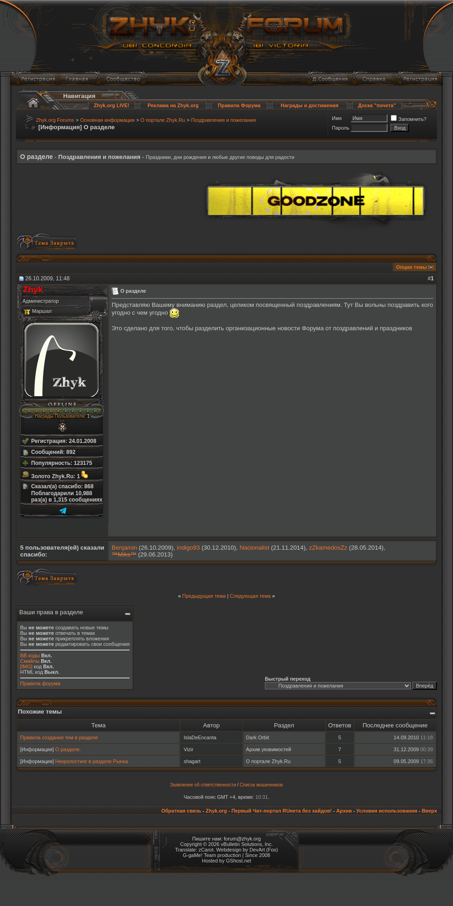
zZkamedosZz (328, 547)
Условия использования (386, 810)
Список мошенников (261, 784)
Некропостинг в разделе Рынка (91, 761)
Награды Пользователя (59, 416)
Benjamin (124, 547)
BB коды (30, 655)
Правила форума (40, 683)
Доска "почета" (377, 105)
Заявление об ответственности (203, 784)
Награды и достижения (310, 105)
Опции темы (411, 267)
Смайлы (29, 661)
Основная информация (107, 120)
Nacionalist (254, 547)
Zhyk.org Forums (55, 120)
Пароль (340, 128)
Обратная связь (181, 810)
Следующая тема (250, 596)
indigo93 (188, 547)
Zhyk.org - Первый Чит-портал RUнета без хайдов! (268, 810)
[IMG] (26, 666)
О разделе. (68, 749)
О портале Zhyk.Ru (162, 120)
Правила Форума (239, 105)
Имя (336, 118)
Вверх (429, 810)
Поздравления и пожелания (223, 120)
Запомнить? (408, 119)
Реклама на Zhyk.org (173, 105)
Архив (344, 810)
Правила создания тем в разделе (59, 737)
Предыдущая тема (204, 596)
